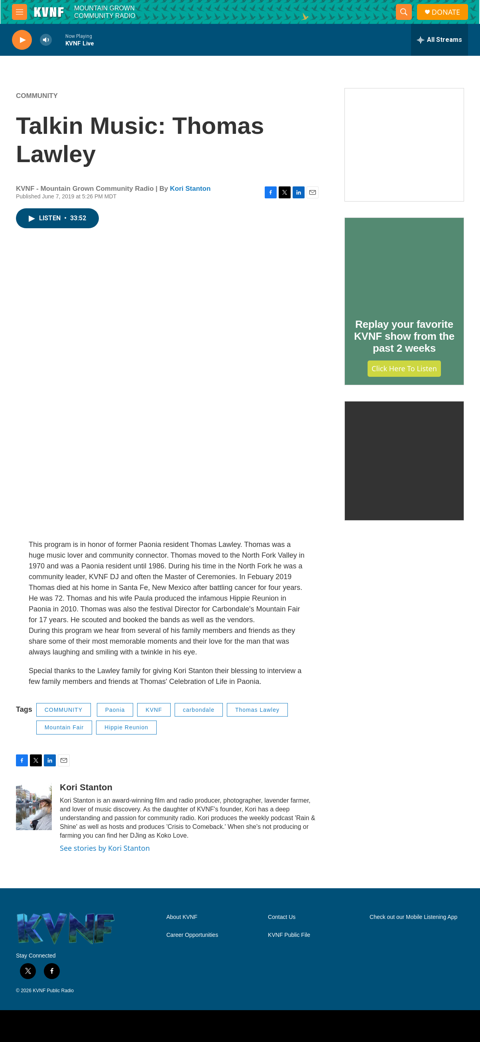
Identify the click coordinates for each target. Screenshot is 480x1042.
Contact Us (281, 917)
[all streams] (439, 40)
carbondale (198, 710)
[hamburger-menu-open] (19, 12)
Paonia (115, 710)
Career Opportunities (192, 935)
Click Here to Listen (404, 368)
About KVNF (181, 917)
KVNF (154, 710)
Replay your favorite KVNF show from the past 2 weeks (404, 336)
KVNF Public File (289, 935)
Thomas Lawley (257, 710)
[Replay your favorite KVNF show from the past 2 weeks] (404, 262)
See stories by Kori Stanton (105, 848)
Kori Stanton (190, 188)
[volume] (46, 40)
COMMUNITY (37, 96)
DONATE (446, 12)
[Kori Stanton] (34, 806)
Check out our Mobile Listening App (413, 917)
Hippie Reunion (126, 727)
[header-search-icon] (404, 12)
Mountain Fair (64, 727)
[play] (22, 40)
